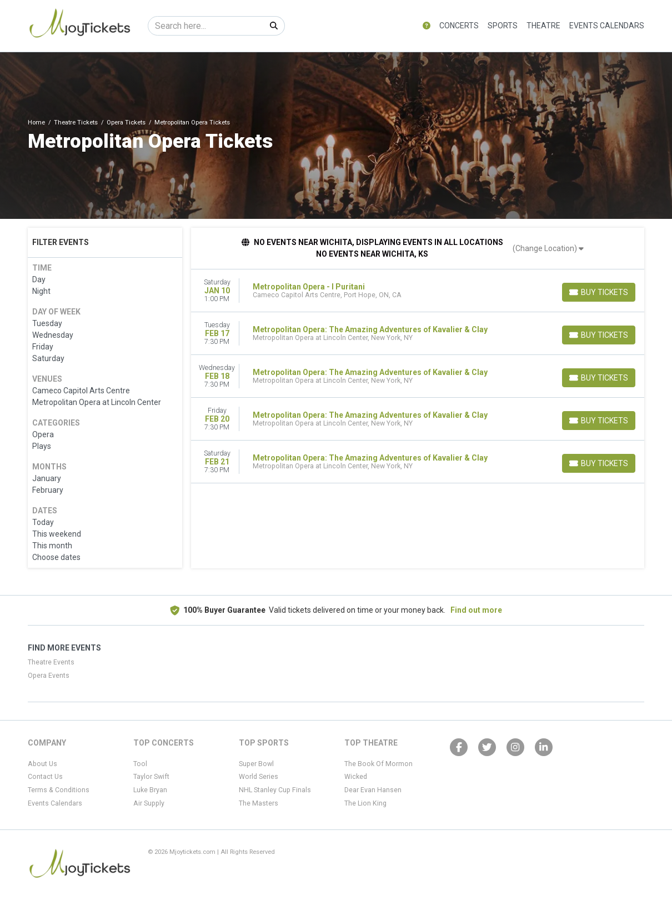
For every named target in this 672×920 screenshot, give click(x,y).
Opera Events (48, 675)
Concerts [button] (459, 25)
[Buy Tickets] (598, 292)
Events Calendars (606, 25)
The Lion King (365, 803)
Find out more (476, 610)
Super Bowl (256, 764)
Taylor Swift (151, 777)
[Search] (206, 26)
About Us (42, 764)
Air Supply (148, 803)
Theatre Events (51, 662)
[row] (418, 290)
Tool (140, 764)
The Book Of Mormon (378, 764)
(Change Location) (548, 248)
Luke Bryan (150, 790)
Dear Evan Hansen (373, 790)
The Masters (258, 803)
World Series (258, 777)
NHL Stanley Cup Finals (275, 790)
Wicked (355, 777)
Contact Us (45, 777)
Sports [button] (503, 25)
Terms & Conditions (58, 790)
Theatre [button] (543, 25)
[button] (426, 26)
